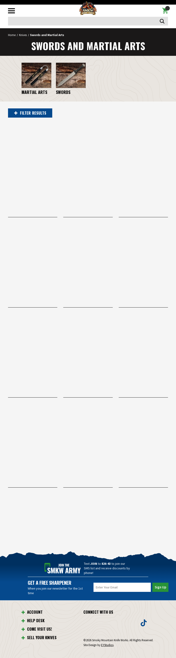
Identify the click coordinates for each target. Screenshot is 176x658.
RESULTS (30, 113)
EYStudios (107, 645)
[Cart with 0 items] (165, 11)
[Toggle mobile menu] (11, 10)
